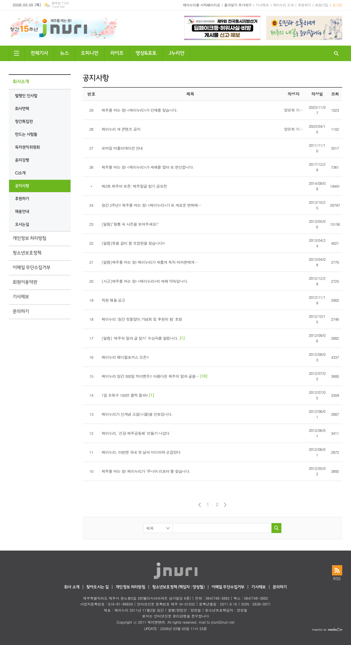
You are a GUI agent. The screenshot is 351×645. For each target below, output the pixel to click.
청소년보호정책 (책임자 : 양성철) (178, 587)
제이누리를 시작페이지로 (201, 4)
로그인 (337, 4)
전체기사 (39, 52)
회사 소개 (71, 587)
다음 (225, 504)
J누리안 (176, 52)
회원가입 (321, 4)
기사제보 (262, 4)
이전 (199, 504)
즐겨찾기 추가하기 (238, 4)
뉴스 (64, 52)
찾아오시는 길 (97, 587)
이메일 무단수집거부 (228, 587)
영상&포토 (145, 52)
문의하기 (280, 587)
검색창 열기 (336, 53)
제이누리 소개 (283, 4)
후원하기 (304, 4)
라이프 (116, 52)
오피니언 (89, 52)
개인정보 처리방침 (130, 587)
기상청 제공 (58, 7)
